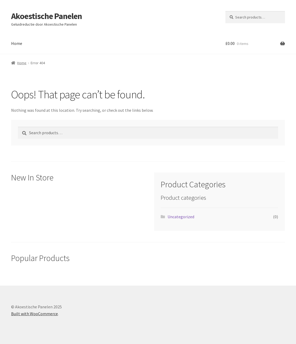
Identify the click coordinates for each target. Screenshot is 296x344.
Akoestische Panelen (46, 16)
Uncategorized (181, 216)
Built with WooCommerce (34, 313)
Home (16, 43)
